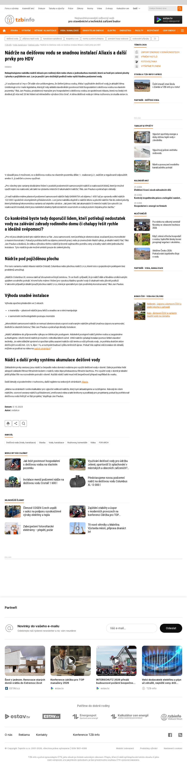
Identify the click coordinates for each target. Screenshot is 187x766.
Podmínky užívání (148, 748)
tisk (8, 423)
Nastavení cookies (173, 748)
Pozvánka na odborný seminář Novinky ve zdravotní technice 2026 (166, 224)
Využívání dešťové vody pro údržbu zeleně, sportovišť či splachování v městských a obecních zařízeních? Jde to (108, 464)
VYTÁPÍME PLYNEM (150, 66)
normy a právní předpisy (93, 39)
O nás (8, 734)
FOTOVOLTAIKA (149, 61)
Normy (90, 8)
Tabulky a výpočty (56, 8)
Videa (99, 8)
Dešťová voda (33, 45)
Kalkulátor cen (123, 8)
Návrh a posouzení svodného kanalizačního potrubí (165, 166)
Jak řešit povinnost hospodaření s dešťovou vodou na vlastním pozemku (41, 464)
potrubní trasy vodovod (118, 39)
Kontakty (41, 734)
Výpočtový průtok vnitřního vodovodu (164, 152)
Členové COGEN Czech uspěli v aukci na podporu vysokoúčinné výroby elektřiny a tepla (42, 511)
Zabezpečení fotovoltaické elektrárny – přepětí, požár (38, 528)
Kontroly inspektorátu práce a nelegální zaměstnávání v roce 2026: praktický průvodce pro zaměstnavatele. (158, 198)
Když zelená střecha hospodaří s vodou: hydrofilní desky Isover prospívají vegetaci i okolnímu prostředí (166, 239)
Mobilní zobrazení (125, 748)
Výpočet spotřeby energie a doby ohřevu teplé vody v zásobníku (165, 137)
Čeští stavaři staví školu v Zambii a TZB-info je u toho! (166, 85)
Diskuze (41, 8)
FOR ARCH (104, 442)
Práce (70, 8)
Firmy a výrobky (12, 8)
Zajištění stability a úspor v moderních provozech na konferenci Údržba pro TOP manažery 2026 (103, 511)
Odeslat (171, 628)
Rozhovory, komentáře (77, 442)
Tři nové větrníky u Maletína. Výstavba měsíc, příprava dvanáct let (107, 528)
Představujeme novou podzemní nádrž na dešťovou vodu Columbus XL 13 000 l (107, 481)
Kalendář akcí (28, 8)
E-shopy (109, 8)
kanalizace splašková (52, 39)
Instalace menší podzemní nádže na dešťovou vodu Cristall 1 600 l (43, 481)
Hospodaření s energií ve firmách (150, 206)
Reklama (24, 734)
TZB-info (8, 45)
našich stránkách (42, 348)
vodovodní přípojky (140, 39)
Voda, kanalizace (20, 45)
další (155, 39)
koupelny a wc (72, 39)
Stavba (42, 442)
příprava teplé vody (31, 39)
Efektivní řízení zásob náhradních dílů (152, 190)
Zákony (80, 8)
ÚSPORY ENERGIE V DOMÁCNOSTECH (160, 52)
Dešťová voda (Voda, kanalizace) (21, 442)
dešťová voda (12, 39)
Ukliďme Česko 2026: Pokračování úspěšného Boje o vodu (165, 253)
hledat (23, 423)
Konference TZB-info (86, 734)
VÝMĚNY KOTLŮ (149, 56)
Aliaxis (85, 382)
